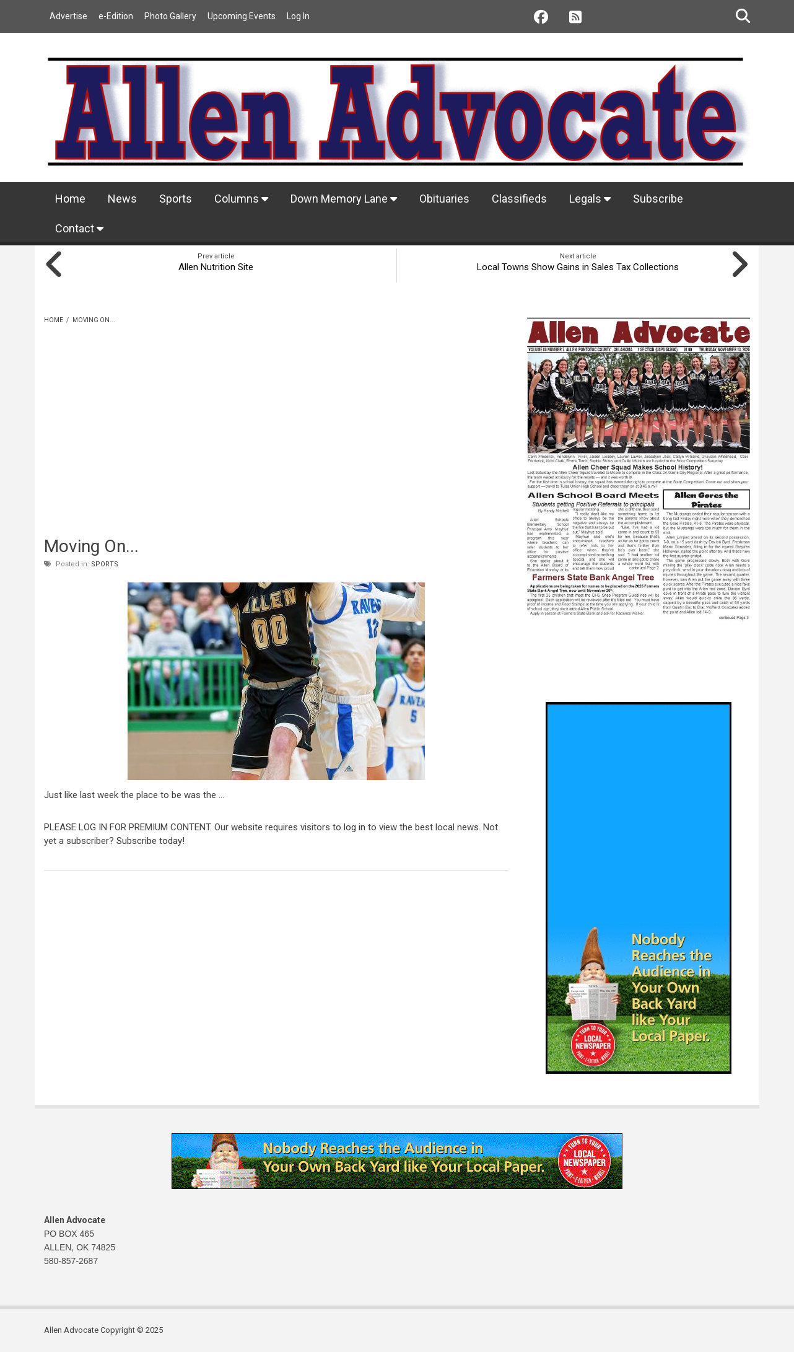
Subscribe (658, 198)
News (122, 198)
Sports (175, 198)
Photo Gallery (170, 16)
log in (354, 827)
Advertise (68, 16)
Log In (298, 16)
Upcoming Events (241, 16)
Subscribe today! (150, 840)
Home (70, 198)
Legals (590, 198)
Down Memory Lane (343, 198)
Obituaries (444, 198)
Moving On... (91, 546)
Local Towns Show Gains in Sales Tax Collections (578, 267)
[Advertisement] (276, 446)
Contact (79, 228)
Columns (241, 198)
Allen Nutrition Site (215, 267)
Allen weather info (725, 671)
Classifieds (519, 198)
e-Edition (115, 16)
